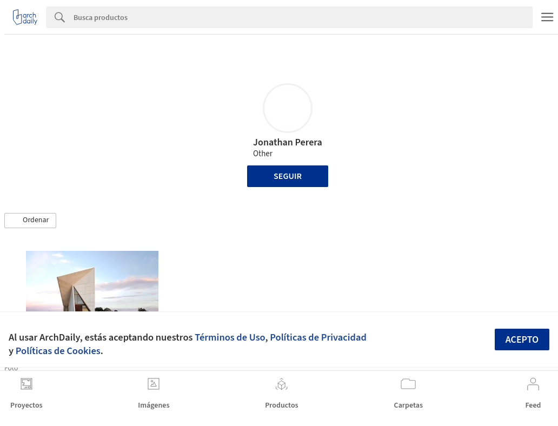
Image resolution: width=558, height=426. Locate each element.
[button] (30, 220)
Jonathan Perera (287, 142)
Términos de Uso (230, 337)
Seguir (288, 176)
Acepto (522, 340)
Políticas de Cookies (58, 351)
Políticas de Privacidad (318, 337)
